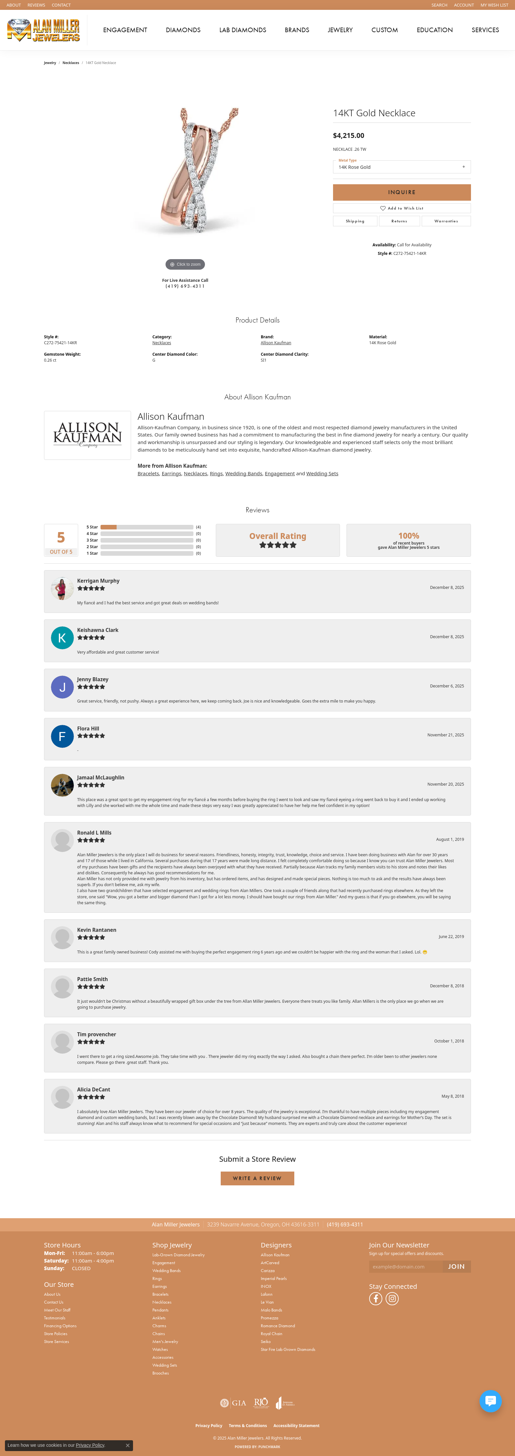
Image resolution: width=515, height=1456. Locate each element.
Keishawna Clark (98, 630)
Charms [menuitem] (159, 1326)
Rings (216, 473)
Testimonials (54, 1318)
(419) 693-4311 (185, 286)
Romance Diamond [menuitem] (278, 1326)
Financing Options (60, 1326)
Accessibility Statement (297, 1425)
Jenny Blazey (92, 679)
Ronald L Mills (94, 832)
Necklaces (71, 62)
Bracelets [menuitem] (160, 1294)
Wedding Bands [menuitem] (166, 1270)
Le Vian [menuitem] (267, 1302)
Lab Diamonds (242, 30)
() (198, 527)
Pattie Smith (92, 979)
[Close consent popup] (128, 1445)
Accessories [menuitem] (162, 1357)
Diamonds (183, 30)
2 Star (92, 546)
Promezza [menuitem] (269, 1318)
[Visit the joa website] (285, 1403)
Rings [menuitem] (157, 1278)
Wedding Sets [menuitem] (164, 1365)
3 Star (92, 540)
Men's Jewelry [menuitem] (165, 1341)
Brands (297, 30)
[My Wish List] (494, 5)
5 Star (92, 527)
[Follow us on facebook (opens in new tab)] (375, 1298)
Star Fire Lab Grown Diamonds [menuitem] (288, 1349)
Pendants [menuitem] (160, 1310)
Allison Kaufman (276, 343)
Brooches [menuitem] (160, 1373)
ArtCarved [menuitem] (270, 1263)
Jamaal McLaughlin (100, 777)
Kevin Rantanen (96, 930)
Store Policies (55, 1333)
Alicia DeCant (93, 1089)
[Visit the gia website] (233, 1403)
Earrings (171, 473)
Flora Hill (88, 728)
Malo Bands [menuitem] (271, 1310)
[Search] (440, 5)
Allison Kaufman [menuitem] (275, 1255)
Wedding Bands (243, 473)
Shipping (355, 221)
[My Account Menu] (464, 5)
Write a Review (257, 1178)
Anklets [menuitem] (159, 1318)
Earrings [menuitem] (159, 1286)
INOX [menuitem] (266, 1286)
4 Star (92, 533)
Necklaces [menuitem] (161, 1302)
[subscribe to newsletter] (457, 1267)
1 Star (92, 553)
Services (485, 30)
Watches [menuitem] (160, 1349)
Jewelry (340, 30)
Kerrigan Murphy (98, 580)
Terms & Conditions (248, 1425)
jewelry (50, 62)
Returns (399, 221)
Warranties (447, 221)
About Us (52, 1294)
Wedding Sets (322, 473)
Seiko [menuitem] (266, 1341)
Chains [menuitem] (158, 1333)
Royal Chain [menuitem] (271, 1333)
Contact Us (53, 1302)
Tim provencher (96, 1034)
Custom (384, 30)
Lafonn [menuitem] (267, 1294)
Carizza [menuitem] (268, 1270)
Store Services (56, 1341)
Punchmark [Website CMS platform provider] (269, 1447)
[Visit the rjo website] (261, 1403)
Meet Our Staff (57, 1310)
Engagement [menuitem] (163, 1263)
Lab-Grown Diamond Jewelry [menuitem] (178, 1255)
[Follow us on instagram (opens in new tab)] (392, 1298)
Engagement (125, 30)
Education (435, 30)
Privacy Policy (208, 1425)
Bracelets (148, 473)
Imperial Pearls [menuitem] (274, 1278)
